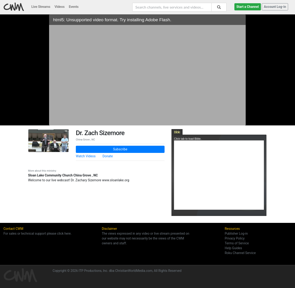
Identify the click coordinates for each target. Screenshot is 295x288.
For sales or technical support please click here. (37, 233)
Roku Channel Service (240, 253)
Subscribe (120, 149)
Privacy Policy (235, 238)
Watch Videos (86, 156)
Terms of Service (237, 243)
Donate (108, 156)
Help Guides (233, 248)
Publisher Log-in (236, 233)
